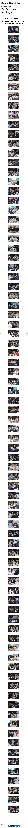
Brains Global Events (12, 3)
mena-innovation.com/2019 (13, 23)
